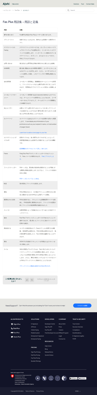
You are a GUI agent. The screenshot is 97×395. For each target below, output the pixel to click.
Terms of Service (30, 391)
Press (60, 327)
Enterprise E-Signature (37, 336)
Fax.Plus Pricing (35, 358)
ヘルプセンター (7, 10)
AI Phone (33, 327)
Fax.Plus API (48, 330)
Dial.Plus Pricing (35, 355)
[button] (77, 391)
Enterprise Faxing (36, 339)
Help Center (48, 346)
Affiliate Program (63, 333)
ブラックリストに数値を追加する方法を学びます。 (36, 266)
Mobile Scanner (35, 333)
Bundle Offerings (36, 361)
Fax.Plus (17, 10)
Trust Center (76, 324)
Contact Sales (90, 4)
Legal (60, 336)
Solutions (76, 4)
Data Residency (77, 333)
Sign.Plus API (48, 327)
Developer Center (50, 324)
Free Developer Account (52, 333)
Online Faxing (35, 330)
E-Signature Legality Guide (78, 337)
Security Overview (78, 327)
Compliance (76, 330)
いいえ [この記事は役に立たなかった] (32, 280)
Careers (61, 330)
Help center (15, 4)
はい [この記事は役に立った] (27, 280)
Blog (46, 349)
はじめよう (26, 10)
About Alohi (62, 324)
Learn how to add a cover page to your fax (33, 132)
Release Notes (49, 352)
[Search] (80, 10)
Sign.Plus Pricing (35, 352)
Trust (82, 4)
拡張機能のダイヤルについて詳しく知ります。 (34, 148)
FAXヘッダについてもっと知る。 (30, 179)
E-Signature (34, 324)
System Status (49, 355)
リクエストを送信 (82, 309)
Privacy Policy (40, 391)
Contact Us (62, 339)
